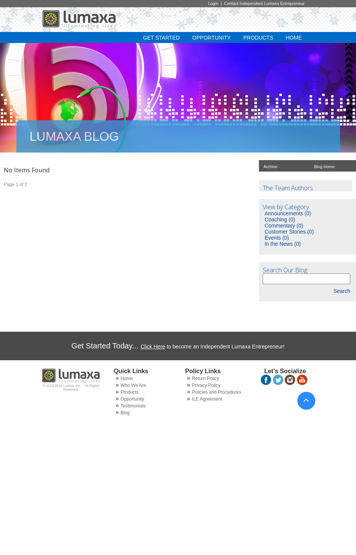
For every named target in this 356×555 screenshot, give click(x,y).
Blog (125, 412)
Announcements (288, 213)
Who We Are (133, 385)
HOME (294, 38)
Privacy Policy (206, 385)
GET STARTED (161, 38)
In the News (283, 244)
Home (127, 378)
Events (277, 238)
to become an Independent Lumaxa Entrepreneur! (212, 346)
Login (213, 3)
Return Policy (205, 378)
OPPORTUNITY (211, 38)
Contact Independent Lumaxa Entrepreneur (265, 3)
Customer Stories (289, 232)
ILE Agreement (207, 399)
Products (130, 392)
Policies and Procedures (216, 392)
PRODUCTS (258, 38)
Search (342, 291)
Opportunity (132, 399)
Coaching (280, 219)
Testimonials (133, 406)
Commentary (284, 226)
